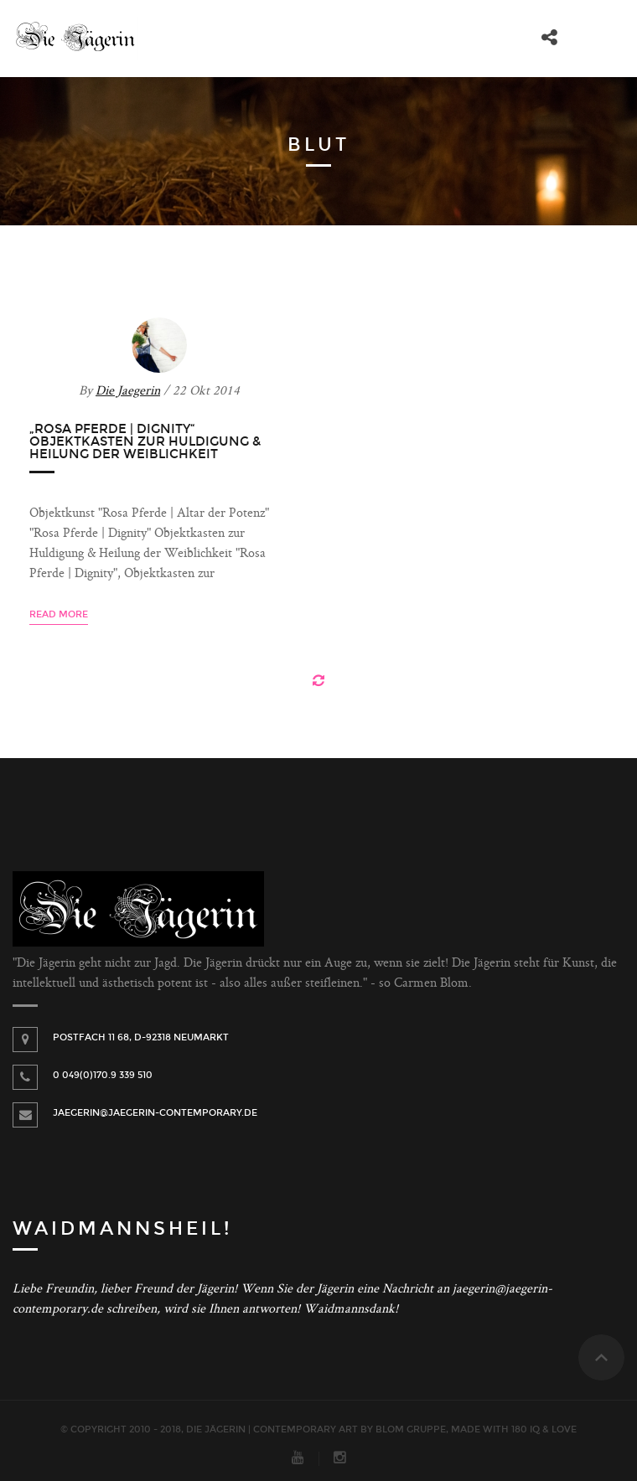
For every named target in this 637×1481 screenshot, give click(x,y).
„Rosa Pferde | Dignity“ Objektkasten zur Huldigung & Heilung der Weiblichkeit (145, 441)
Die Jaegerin (128, 391)
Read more (58, 614)
